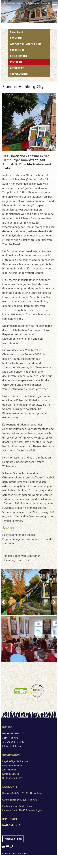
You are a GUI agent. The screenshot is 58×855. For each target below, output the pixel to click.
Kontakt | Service (10, 773)
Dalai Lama (16, 32)
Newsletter (13, 839)
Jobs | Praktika (9, 769)
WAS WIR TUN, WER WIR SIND (25, 44)
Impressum (9, 819)
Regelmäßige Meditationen (15, 761)
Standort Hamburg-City (42, 3)
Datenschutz (11, 825)
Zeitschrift (17, 67)
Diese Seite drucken (12, 777)
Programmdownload (12, 765)
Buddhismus (17, 49)
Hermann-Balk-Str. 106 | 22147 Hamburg (22, 793)
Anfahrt (10, 527)
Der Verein (16, 38)
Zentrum (20, 3)
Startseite (11, 3)
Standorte (28, 3)
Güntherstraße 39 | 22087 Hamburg (19, 799)
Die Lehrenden (18, 55)
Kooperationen (19, 73)
